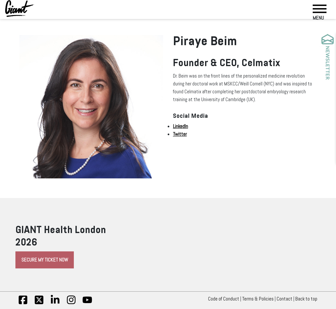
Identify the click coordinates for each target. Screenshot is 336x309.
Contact (284, 299)
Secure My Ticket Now (44, 260)
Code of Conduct (223, 299)
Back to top (308, 299)
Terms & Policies (258, 299)
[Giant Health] (19, 8)
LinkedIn (180, 126)
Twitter (180, 134)
